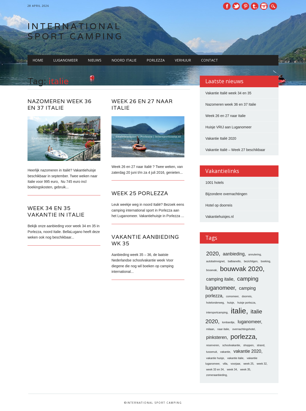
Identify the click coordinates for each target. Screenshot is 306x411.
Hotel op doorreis (218, 205)
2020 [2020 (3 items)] (212, 253)
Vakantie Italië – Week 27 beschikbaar (235, 150)
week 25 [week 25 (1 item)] (248, 363)
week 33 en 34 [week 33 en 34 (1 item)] (215, 369)
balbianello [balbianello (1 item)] (234, 261)
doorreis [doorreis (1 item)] (247, 296)
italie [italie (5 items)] (238, 311)
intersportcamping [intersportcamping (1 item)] (217, 312)
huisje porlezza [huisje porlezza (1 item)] (246, 302)
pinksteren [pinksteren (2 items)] (216, 337)
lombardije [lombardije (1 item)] (228, 322)
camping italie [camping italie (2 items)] (219, 279)
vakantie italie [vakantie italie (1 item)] (235, 358)
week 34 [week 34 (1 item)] (232, 369)
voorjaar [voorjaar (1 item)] (235, 363)
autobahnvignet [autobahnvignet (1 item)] (215, 261)
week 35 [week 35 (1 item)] (245, 369)
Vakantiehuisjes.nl (219, 217)
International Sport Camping (75, 31)
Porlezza (156, 60)
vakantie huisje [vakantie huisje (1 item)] (215, 358)
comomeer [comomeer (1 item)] (232, 296)
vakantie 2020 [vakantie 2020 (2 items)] (247, 351)
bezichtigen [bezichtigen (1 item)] (251, 261)
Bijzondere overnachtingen (226, 194)
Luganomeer (65, 60)
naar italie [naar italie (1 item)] (223, 329)
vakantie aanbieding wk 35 (145, 240)
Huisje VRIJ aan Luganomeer (228, 127)
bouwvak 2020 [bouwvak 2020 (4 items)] (241, 269)
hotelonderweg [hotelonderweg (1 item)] (215, 302)
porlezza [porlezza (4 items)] (243, 336)
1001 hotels (214, 183)
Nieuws (94, 60)
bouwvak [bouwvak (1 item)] (211, 270)
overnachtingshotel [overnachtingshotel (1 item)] (243, 329)
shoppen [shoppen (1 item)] (248, 345)
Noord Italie (124, 60)
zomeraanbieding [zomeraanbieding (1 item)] (216, 374)
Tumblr (254, 6)
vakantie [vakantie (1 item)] (225, 351)
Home (38, 60)
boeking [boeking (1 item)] (265, 261)
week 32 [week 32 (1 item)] (262, 363)
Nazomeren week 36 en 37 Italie (59, 104)
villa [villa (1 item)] (225, 363)
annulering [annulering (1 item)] (254, 254)
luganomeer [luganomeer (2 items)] (249, 321)
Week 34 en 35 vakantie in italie (56, 211)
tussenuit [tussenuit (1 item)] (211, 351)
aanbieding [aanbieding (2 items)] (233, 253)
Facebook (227, 6)
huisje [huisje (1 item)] (230, 302)
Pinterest (245, 6)
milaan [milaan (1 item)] (210, 329)
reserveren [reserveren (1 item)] (212, 345)
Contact (209, 60)
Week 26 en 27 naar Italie (142, 104)
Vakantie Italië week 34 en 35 (228, 93)
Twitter (236, 6)
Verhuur (183, 60)
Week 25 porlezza (140, 193)
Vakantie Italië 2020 (220, 138)
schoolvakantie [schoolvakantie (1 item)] (231, 345)
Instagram (264, 6)
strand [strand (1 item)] (260, 345)
